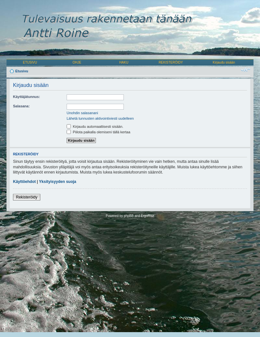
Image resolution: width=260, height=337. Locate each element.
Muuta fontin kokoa (245, 70)
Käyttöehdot (24, 181)
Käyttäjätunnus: (26, 97)
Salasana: (21, 106)
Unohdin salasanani (82, 113)
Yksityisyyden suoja (57, 181)
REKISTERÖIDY (171, 62)
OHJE (76, 62)
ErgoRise (147, 216)
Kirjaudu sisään (224, 62)
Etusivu (21, 71)
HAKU (123, 62)
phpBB (129, 216)
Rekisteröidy (26, 197)
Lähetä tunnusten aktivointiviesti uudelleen (100, 118)
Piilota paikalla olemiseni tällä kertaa (98, 132)
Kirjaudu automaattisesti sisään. (95, 126)
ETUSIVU (30, 62)
